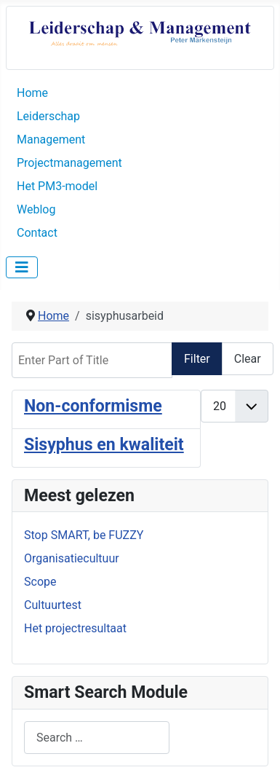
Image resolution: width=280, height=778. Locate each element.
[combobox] (96, 737)
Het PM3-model (57, 186)
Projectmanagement (69, 163)
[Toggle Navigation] (22, 267)
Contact (37, 233)
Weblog (36, 209)
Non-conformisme (93, 406)
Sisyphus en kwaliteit (104, 445)
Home (32, 93)
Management (51, 139)
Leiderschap (48, 116)
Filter (197, 359)
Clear (247, 359)
